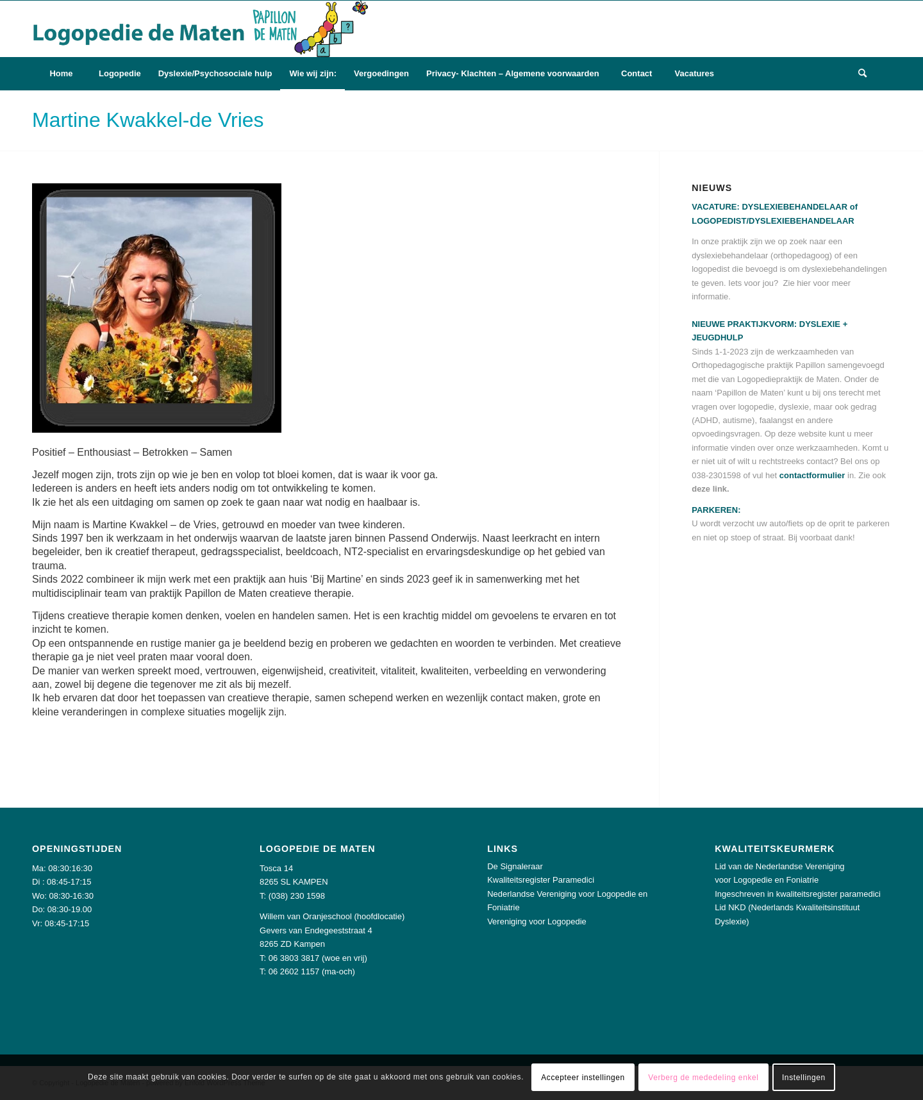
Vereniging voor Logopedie (536, 921)
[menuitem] (61, 74)
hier (804, 283)
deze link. (710, 489)
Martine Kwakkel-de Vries (148, 119)
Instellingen (804, 1077)
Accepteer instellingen (583, 1077)
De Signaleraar (515, 866)
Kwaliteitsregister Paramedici (540, 880)
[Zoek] (862, 74)
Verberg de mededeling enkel (703, 1077)
